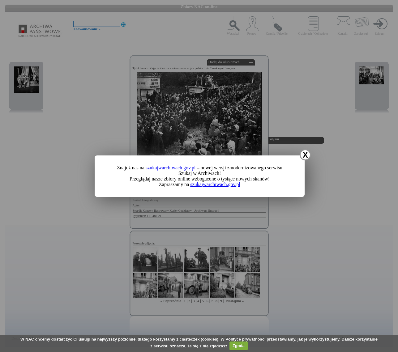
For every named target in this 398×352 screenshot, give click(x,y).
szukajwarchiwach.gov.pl (171, 167)
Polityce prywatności (245, 339)
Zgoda (239, 345)
